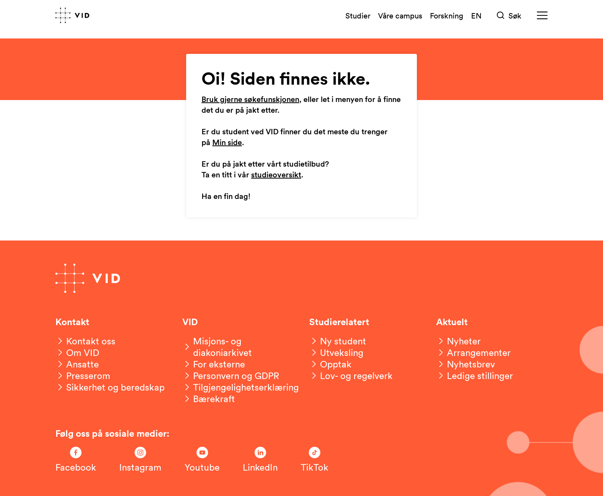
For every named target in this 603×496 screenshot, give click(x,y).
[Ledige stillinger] (474, 375)
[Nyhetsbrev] (465, 364)
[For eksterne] (213, 364)
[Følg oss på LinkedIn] (260, 460)
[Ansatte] (77, 364)
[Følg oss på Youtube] (202, 460)
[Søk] (509, 15)
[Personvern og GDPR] (230, 375)
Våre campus (400, 15)
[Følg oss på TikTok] (314, 460)
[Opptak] (330, 364)
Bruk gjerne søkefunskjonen (250, 100)
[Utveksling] (336, 352)
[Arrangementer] (473, 352)
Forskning (446, 15)
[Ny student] (337, 341)
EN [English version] (476, 15)
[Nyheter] (458, 341)
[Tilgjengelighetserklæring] (240, 387)
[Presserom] (82, 375)
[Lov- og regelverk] (351, 375)
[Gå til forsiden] (72, 15)
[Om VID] (77, 352)
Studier (357, 15)
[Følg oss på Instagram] (140, 460)
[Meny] (542, 15)
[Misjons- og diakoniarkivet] (238, 346)
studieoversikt (276, 175)
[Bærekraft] (208, 398)
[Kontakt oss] (85, 341)
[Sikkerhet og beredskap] (110, 387)
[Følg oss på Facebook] (75, 460)
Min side (227, 143)
